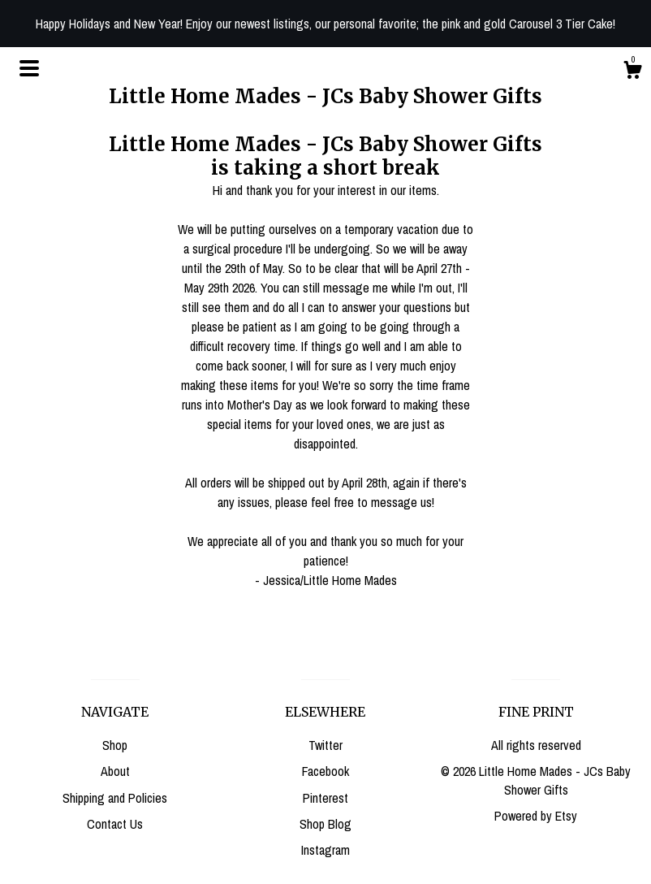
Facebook (325, 771)
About (115, 771)
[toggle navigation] (29, 68)
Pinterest (325, 798)
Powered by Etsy (535, 816)
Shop (114, 745)
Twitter (325, 745)
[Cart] (632, 72)
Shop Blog (325, 824)
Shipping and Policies (115, 798)
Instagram (325, 850)
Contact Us (115, 824)
